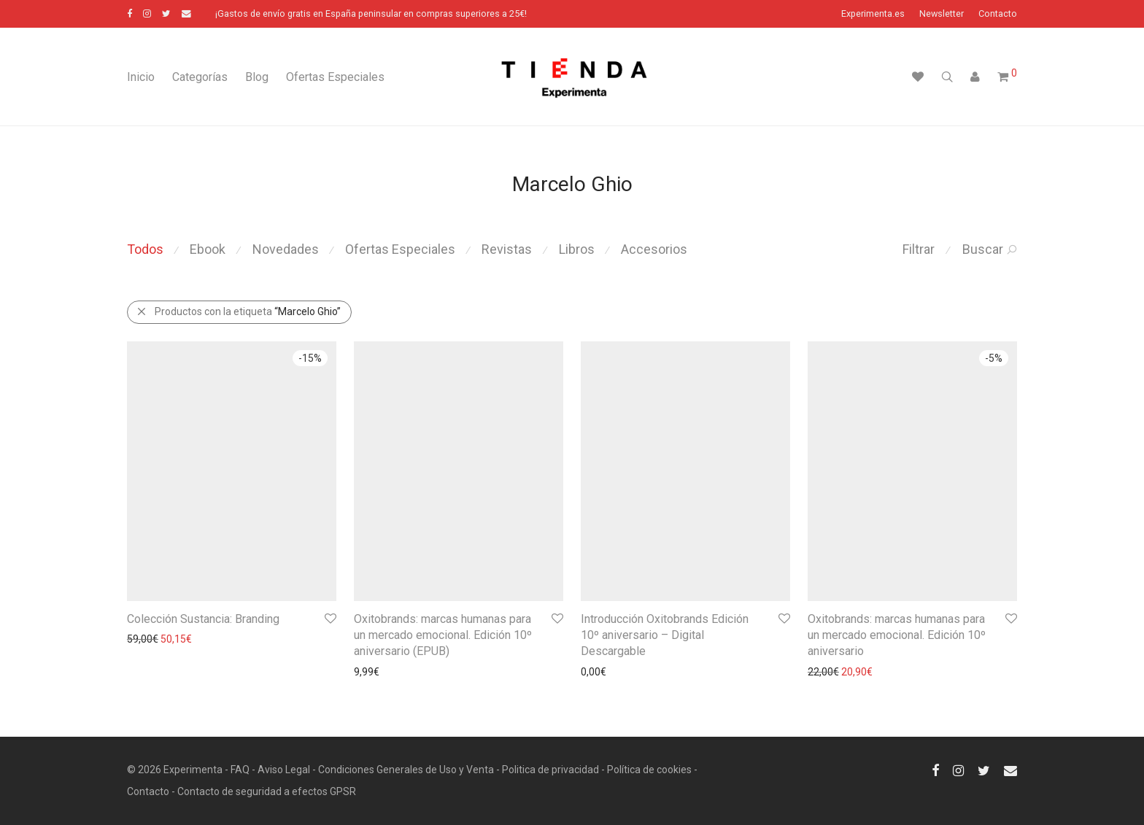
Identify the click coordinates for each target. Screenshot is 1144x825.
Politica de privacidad (550, 769)
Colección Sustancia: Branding (203, 619)
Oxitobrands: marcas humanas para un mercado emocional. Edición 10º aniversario (897, 635)
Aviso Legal (284, 769)
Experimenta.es (873, 14)
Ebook (207, 249)
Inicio (141, 77)
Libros (577, 249)
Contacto (997, 14)
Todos (145, 249)
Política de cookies (649, 769)
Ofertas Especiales (335, 77)
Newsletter (941, 14)
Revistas (507, 249)
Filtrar (919, 249)
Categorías (200, 77)
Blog (256, 77)
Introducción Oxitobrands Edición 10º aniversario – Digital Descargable (665, 635)
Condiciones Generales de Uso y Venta (406, 769)
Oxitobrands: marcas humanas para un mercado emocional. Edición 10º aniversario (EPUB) (443, 635)
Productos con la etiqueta (238, 311)
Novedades (285, 249)
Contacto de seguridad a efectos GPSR (266, 791)
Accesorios (654, 249)
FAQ (240, 769)
